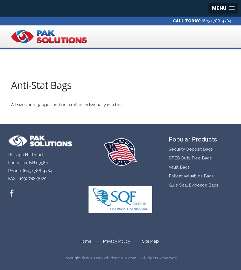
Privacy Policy (116, 241)
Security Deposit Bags (191, 149)
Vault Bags (179, 167)
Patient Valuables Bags (191, 176)
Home (85, 241)
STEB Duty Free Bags (190, 158)
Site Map (150, 241)
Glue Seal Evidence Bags (193, 185)
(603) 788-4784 (216, 21)
